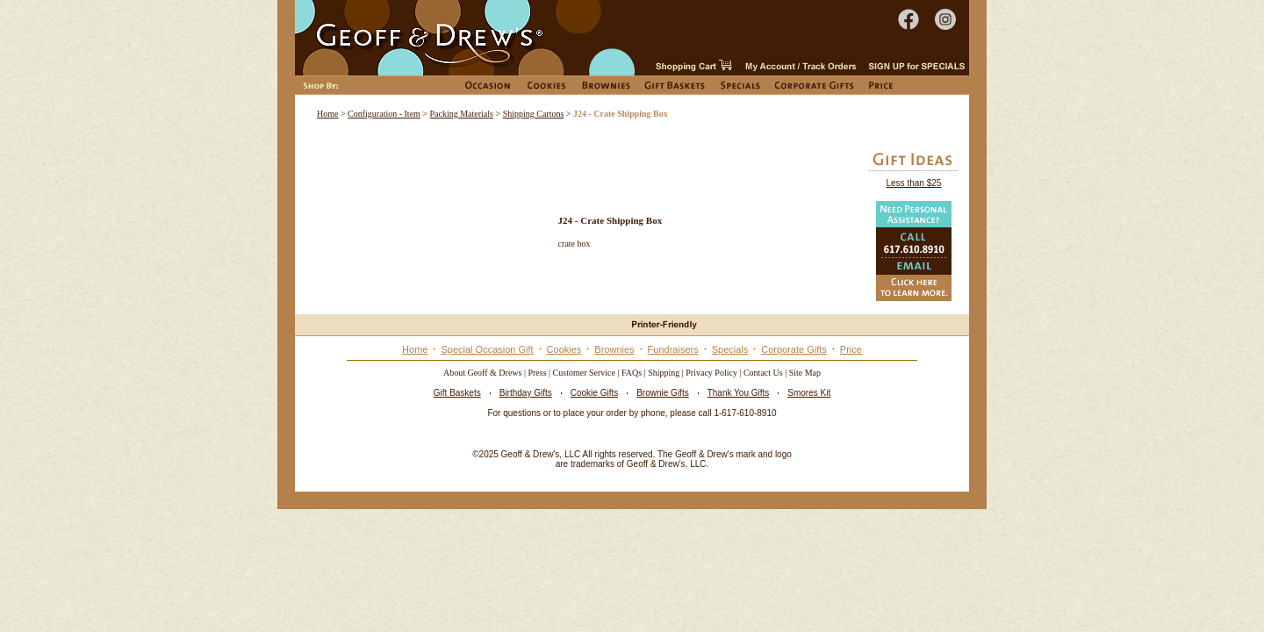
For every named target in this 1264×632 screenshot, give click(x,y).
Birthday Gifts (525, 393)
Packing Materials (461, 113)
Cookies (564, 349)
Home (327, 113)
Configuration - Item (384, 113)
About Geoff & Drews (482, 372)
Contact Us (763, 372)
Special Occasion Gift (487, 349)
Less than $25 (913, 183)
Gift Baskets (457, 393)
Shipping (663, 372)
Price (851, 349)
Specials (730, 349)
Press (537, 372)
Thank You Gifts (738, 393)
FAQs (631, 372)
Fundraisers (673, 349)
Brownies (614, 349)
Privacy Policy (711, 372)
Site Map (805, 372)
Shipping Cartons (533, 113)
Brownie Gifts (662, 393)
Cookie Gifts (594, 393)
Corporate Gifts (794, 349)
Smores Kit (808, 393)
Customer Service (584, 372)
